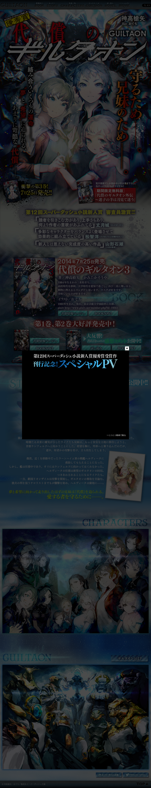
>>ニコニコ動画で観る (116, 435)
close (127, 348)
